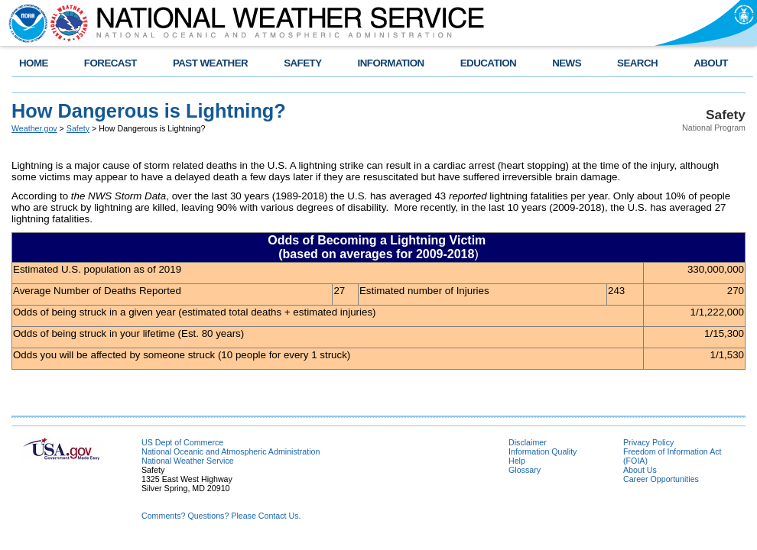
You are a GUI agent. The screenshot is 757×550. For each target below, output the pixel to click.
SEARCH (637, 63)
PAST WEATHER (210, 63)
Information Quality (542, 451)
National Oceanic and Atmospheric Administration (230, 451)
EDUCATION (488, 63)
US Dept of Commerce (182, 442)
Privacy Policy (648, 442)
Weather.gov (34, 128)
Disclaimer (527, 442)
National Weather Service (187, 460)
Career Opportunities (661, 479)
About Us (640, 469)
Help (516, 460)
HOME (33, 63)
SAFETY (302, 63)
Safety (78, 128)
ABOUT (711, 63)
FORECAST (110, 63)
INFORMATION (391, 63)
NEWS (566, 63)
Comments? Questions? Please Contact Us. (221, 515)
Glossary (524, 469)
